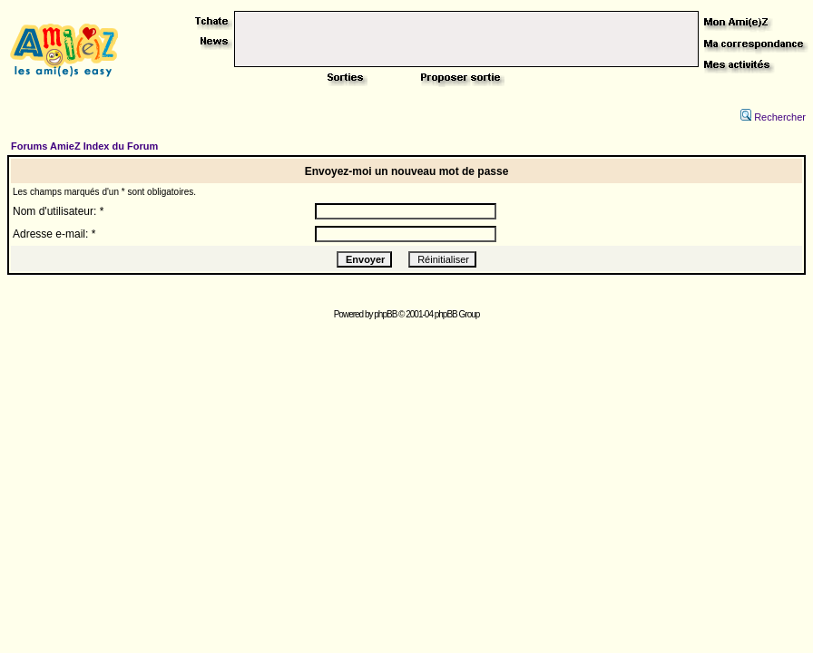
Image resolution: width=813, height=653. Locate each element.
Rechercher (773, 117)
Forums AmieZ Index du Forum (84, 146)
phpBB (385, 314)
